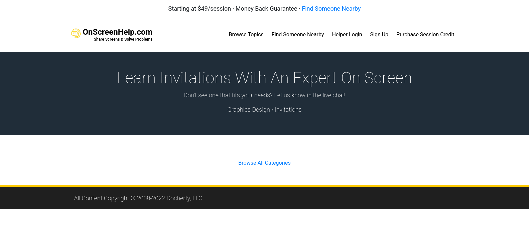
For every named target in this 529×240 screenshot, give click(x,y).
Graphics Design (248, 109)
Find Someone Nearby (331, 8)
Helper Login (347, 34)
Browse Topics (246, 34)
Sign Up (379, 34)
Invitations (288, 109)
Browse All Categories (264, 163)
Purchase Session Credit (425, 34)
